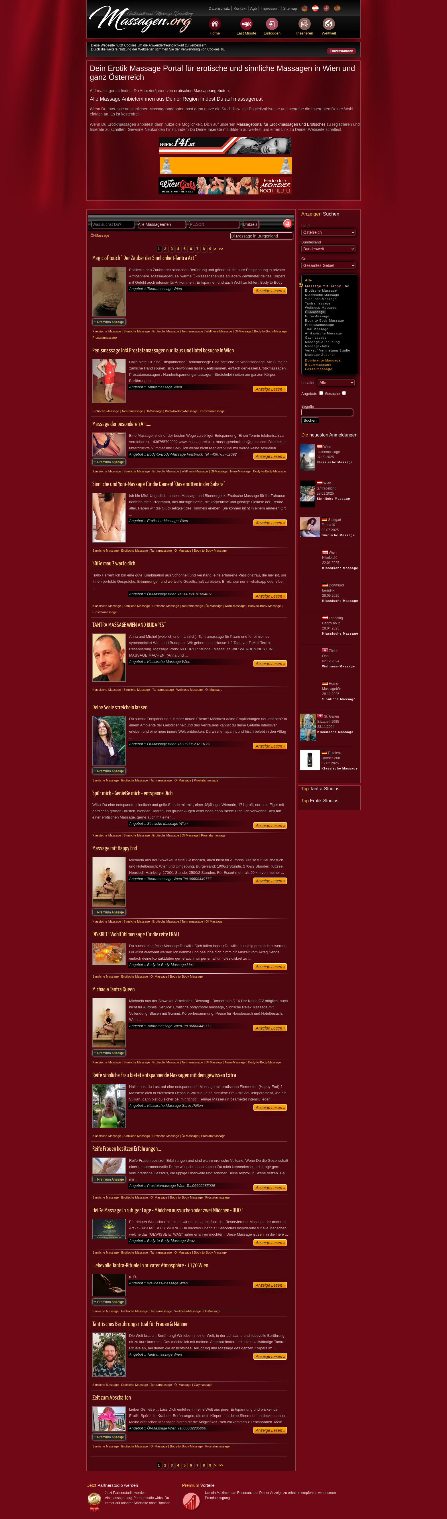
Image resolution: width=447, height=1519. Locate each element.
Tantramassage (318, 303)
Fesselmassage (318, 369)
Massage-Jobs (317, 346)
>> (221, 249)
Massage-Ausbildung (322, 342)
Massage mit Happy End (327, 286)
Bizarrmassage (318, 364)
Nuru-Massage (317, 316)
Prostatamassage (319, 324)
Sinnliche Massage (321, 299)
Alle (308, 280)
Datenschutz (219, 8)
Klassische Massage (322, 295)
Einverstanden (341, 51)
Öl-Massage (315, 312)
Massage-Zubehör (320, 354)
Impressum (270, 8)
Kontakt (239, 8)
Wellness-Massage (320, 307)
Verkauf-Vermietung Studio (327, 350)
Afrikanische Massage (323, 333)
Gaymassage (316, 337)
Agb (253, 8)
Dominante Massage (323, 360)
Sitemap (290, 8)
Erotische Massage (321, 290)
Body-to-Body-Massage (324, 320)
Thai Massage (316, 329)
